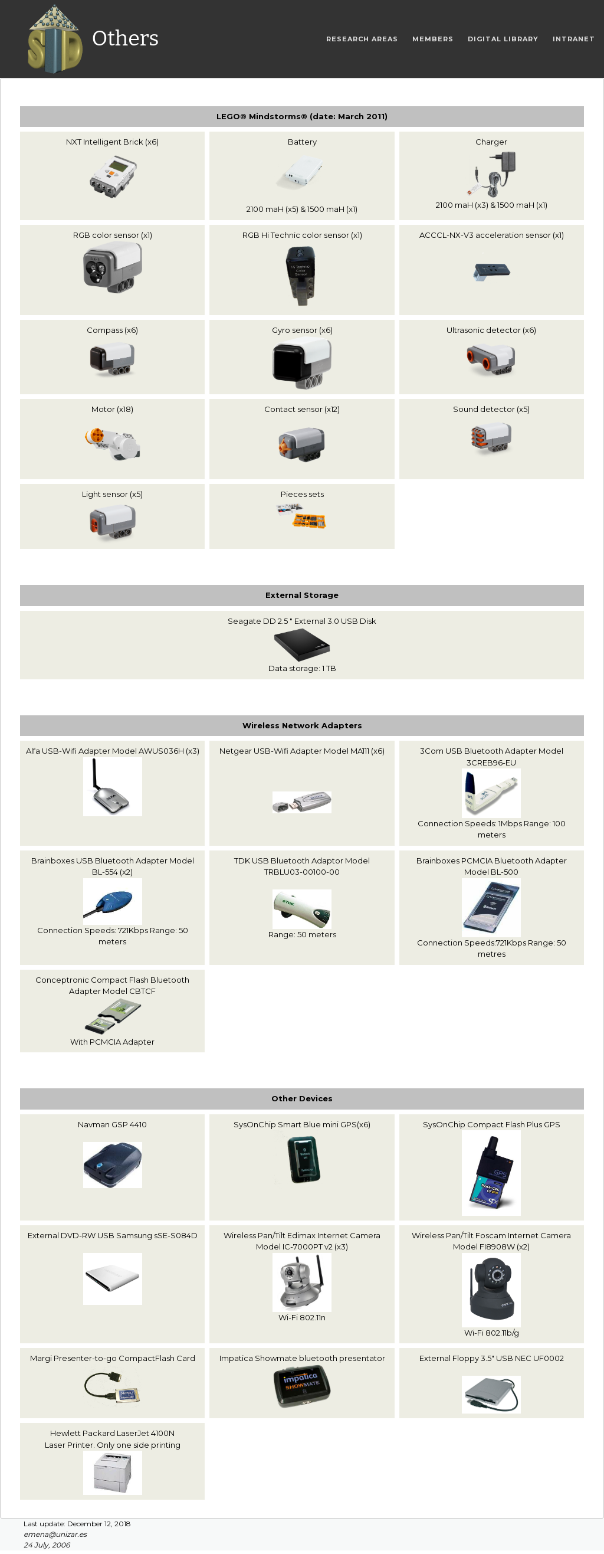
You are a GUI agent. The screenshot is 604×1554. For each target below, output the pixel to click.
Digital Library (503, 39)
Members (433, 39)
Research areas (362, 39)
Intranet (574, 39)
